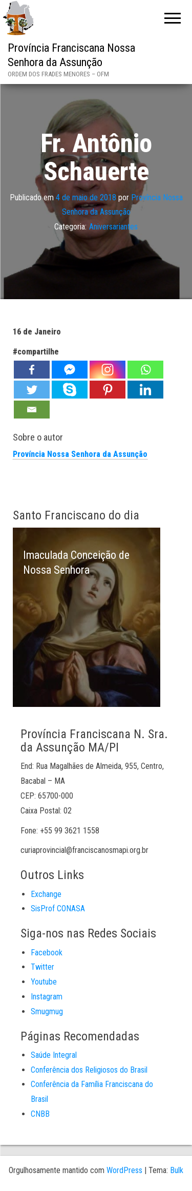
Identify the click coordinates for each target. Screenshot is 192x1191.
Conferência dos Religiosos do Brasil (89, 1070)
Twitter (42, 967)
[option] (86, 617)
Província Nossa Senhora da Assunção (80, 454)
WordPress (124, 1170)
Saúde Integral (54, 1055)
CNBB (40, 1114)
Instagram (46, 996)
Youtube (44, 982)
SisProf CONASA (58, 908)
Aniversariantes (113, 227)
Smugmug (47, 1011)
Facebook (46, 952)
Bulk (176, 1170)
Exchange (46, 894)
